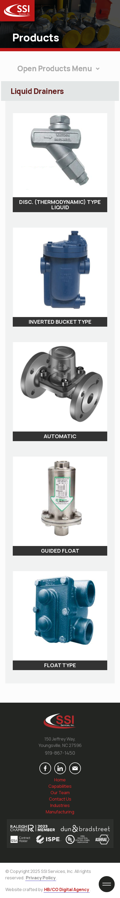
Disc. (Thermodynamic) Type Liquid (60, 204)
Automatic (60, 436)
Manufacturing (60, 812)
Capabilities (60, 786)
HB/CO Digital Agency (66, 889)
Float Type (60, 665)
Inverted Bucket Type (60, 322)
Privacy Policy (41, 878)
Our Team (60, 793)
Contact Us (60, 799)
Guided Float (60, 550)
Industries (60, 805)
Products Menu (65, 68)
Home (60, 780)
